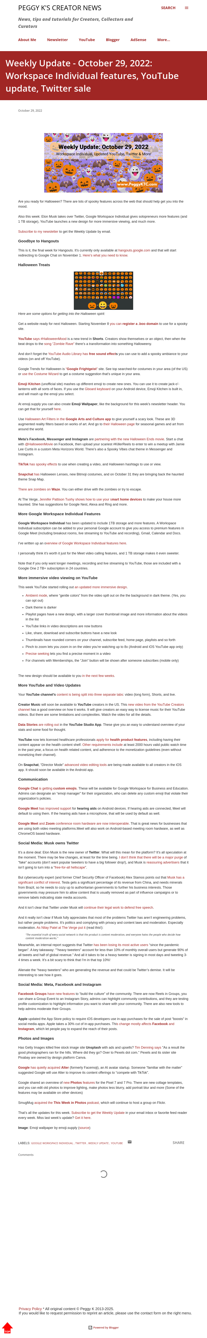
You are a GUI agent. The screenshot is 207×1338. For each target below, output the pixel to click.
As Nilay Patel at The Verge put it (61, 927)
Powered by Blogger (103, 1327)
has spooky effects (37, 464)
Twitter (81, 1143)
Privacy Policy (30, 1309)
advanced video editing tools (85, 765)
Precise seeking (38, 654)
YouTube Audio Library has (82, 354)
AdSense (138, 39)
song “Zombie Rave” (58, 344)
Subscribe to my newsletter (38, 231)
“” (82, 369)
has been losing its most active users (121, 945)
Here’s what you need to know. (105, 255)
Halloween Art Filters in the (67, 419)
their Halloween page (119, 424)
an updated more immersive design (100, 587)
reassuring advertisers (163, 862)
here (57, 409)
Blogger (113, 39)
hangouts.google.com (134, 250)
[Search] (168, 7)
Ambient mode (36, 595)
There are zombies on (39, 489)
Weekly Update (98, 1143)
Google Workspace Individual (52, 1143)
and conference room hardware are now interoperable (73, 823)
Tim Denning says (148, 1047)
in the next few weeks (98, 676)
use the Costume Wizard (40, 374)
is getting (47, 788)
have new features (47, 994)
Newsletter (57, 39)
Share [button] (178, 1142)
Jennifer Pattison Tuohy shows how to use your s (91, 499)
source (84, 1128)
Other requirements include (103, 745)
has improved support (45, 808)
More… (163, 39)
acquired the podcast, (67, 1103)
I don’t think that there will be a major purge (151, 857)
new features (79, 1082)
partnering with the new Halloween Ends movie (129, 439)
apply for (121, 740)
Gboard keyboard (98, 389)
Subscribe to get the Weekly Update (98, 1113)
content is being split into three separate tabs (89, 694)
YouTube (87, 39)
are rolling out (38, 725)
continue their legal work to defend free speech (118, 907)
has (29, 474)
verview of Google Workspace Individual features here (86, 543)
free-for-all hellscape (70, 867)
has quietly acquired (44, 1067)
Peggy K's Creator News (59, 7)
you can (133, 324)
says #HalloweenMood (42, 339)
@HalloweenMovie (39, 444)
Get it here (83, 1118)
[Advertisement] (103, 1247)
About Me (27, 39)
